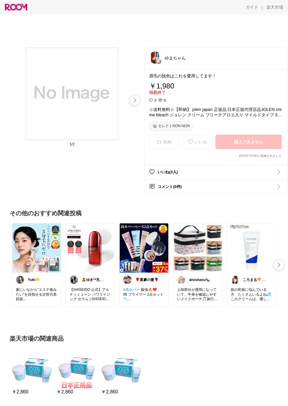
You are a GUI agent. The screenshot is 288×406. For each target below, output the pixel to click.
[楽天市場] (274, 7)
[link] (36, 247)
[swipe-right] (135, 100)
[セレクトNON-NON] (171, 126)
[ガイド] (252, 7)
